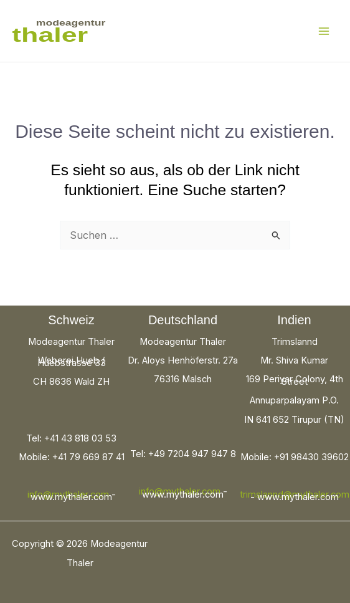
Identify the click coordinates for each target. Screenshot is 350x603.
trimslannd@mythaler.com (294, 494)
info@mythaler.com (68, 494)
